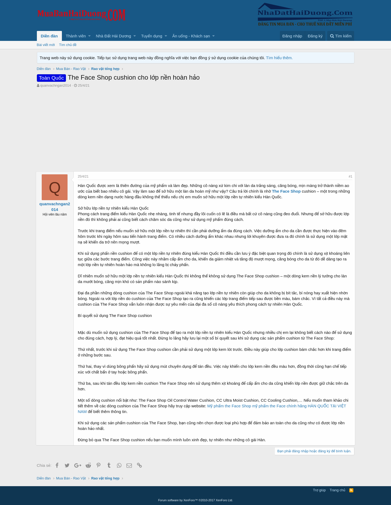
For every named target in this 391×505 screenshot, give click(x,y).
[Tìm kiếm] (340, 36)
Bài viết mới (46, 45)
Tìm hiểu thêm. (279, 57)
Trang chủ (337, 490)
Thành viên (76, 36)
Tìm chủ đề (68, 45)
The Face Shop (287, 191)
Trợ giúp (319, 490)
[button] (89, 36)
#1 (349, 176)
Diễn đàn (49, 36)
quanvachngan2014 (55, 85)
